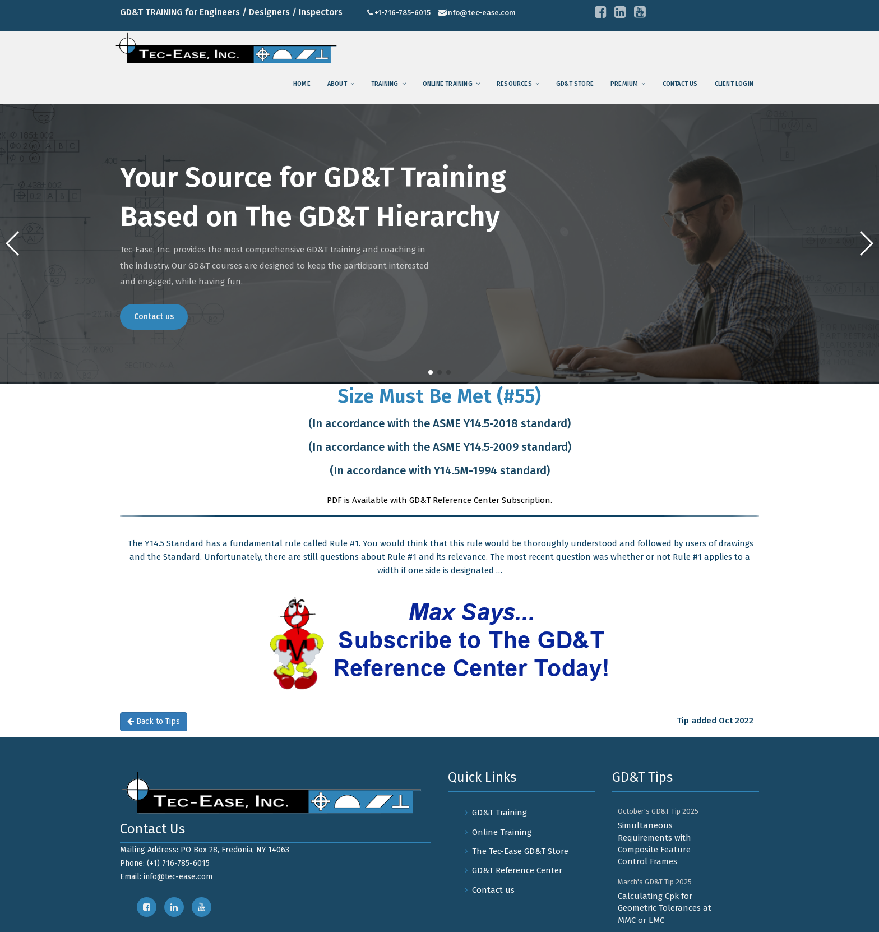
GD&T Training (499, 813)
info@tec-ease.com (481, 12)
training (385, 83)
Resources (514, 83)
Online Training (448, 83)
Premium (624, 83)
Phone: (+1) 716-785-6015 (165, 863)
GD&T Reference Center (517, 870)
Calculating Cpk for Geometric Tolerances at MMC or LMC (664, 908)
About (337, 83)
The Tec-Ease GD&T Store (520, 851)
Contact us (680, 83)
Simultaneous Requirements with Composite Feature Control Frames (654, 843)
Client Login (734, 83)
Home (302, 83)
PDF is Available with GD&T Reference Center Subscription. (439, 500)
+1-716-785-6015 (402, 12)
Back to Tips (153, 721)
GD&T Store (575, 83)
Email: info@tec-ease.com (166, 877)
